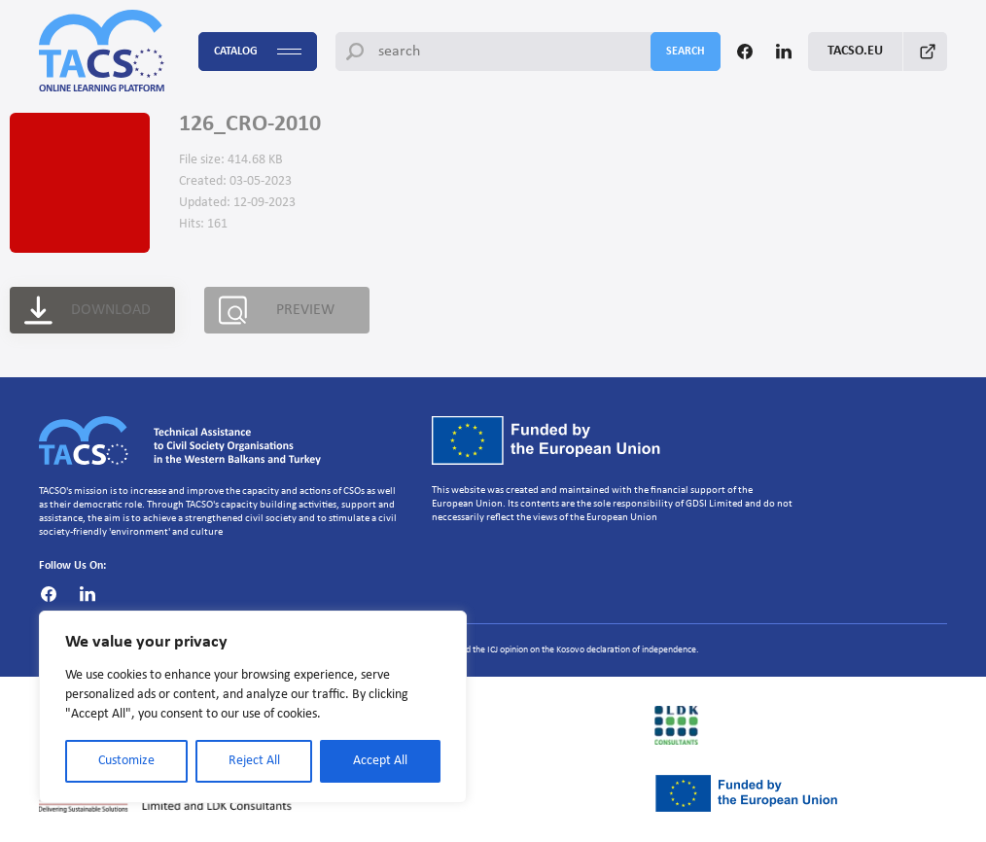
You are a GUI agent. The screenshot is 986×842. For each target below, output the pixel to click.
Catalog (257, 52)
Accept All (380, 761)
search (685, 51)
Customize (126, 761)
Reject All (254, 761)
